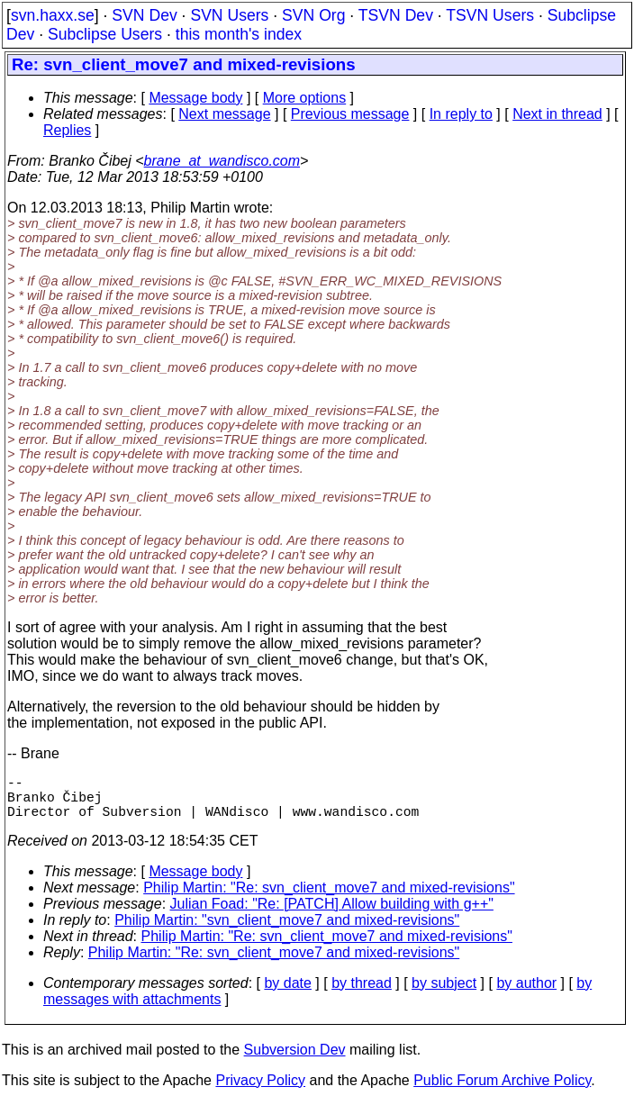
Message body (195, 97)
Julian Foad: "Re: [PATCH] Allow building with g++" (332, 914)
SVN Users (229, 15)
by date (287, 993)
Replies (67, 130)
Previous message (350, 114)
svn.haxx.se (53, 15)
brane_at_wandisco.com (222, 160)
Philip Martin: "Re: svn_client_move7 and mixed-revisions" (328, 898)
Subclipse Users (105, 34)
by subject (444, 993)
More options (305, 97)
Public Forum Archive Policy (502, 1091)
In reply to (461, 114)
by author (526, 993)
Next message (224, 114)
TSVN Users (490, 15)
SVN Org (313, 15)
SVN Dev (144, 15)
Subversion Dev (295, 1060)
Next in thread (557, 114)
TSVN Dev (395, 15)
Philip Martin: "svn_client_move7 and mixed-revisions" (286, 930)
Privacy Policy (260, 1091)
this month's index (239, 34)
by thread (361, 993)
